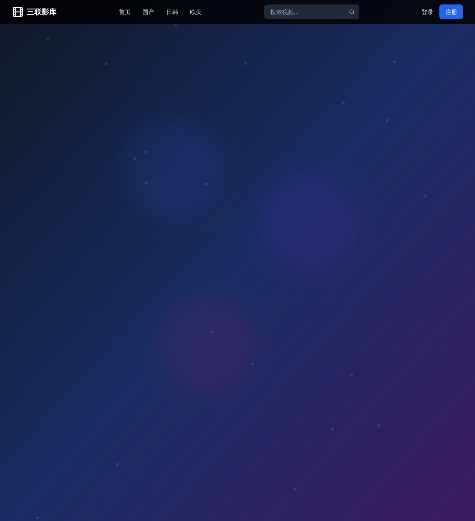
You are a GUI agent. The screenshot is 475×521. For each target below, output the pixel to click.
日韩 (172, 12)
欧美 (196, 12)
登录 (427, 12)
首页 (125, 12)
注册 (451, 12)
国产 (148, 12)
